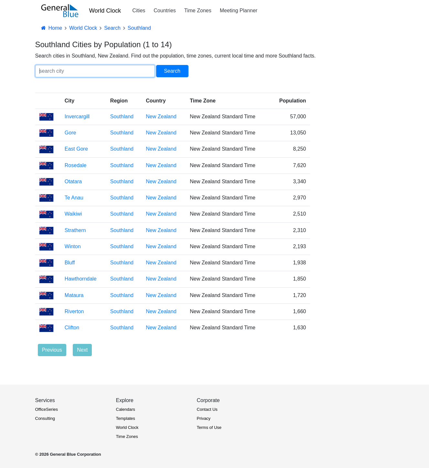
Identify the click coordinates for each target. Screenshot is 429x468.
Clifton (72, 327)
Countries (165, 10)
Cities (138, 10)
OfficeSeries (46, 409)
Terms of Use (209, 427)
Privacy (204, 418)
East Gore (76, 149)
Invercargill (77, 116)
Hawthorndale (81, 279)
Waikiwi (73, 214)
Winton (73, 246)
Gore (70, 132)
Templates (125, 418)
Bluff (70, 262)
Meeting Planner (239, 10)
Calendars (125, 409)
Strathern (75, 230)
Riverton (74, 311)
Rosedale (76, 165)
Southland (122, 116)
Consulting (45, 418)
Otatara (73, 181)
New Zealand (161, 116)
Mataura (74, 295)
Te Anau (74, 197)
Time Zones (197, 10)
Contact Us (207, 409)
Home (51, 28)
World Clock (105, 10)
